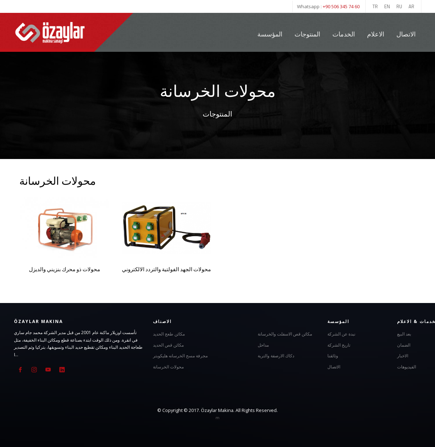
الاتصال (406, 34)
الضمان (403, 345)
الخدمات (344, 34)
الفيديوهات (406, 366)
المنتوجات (307, 34)
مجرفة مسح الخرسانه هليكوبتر (180, 356)
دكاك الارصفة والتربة (276, 356)
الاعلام (375, 34)
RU (399, 6)
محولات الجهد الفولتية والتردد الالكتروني (166, 269)
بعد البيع (404, 334)
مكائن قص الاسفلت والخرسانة (285, 334)
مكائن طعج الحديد (169, 334)
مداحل (263, 345)
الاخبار (402, 356)
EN (387, 6)
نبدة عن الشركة (341, 334)
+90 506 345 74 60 (341, 6)
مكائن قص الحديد (168, 345)
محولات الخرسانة (168, 366)
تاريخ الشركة (338, 345)
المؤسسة (269, 34)
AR (411, 6)
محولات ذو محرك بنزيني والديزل (64, 269)
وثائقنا (332, 356)
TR (375, 6)
